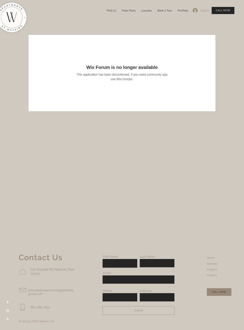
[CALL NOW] (223, 10)
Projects (212, 269)
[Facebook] (8, 302)
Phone (107, 290)
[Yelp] (8, 319)
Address (146, 290)
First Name (110, 256)
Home (210, 257)
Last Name (147, 256)
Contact (212, 275)
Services (212, 263)
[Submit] (138, 310)
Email (107, 273)
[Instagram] (8, 310)
